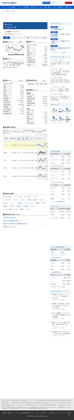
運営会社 (69, 412)
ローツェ (6, 145)
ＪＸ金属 (18, 203)
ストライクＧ (54, 171)
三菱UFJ (18, 206)
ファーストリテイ (28, 203)
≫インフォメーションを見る (58, 52)
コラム (54, 7)
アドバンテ (27, 196)
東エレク (5, 203)
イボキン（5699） (58, 94)
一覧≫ (44, 80)
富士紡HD (53, 284)
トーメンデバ (54, 160)
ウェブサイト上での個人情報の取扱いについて (24, 412)
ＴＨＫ (5, 160)
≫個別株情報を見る (56, 272)
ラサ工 (52, 157)
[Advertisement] (37, 16)
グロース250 (54, 218)
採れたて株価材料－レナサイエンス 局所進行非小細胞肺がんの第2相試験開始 (61, 314)
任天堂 (35, 200)
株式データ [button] (34, 7)
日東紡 (5, 206)
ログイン (62, 2)
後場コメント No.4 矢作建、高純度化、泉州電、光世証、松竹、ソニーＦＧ (61, 324)
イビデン (22, 200)
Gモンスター (54, 188)
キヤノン (32, 206)
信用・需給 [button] (47, 7)
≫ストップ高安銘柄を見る (58, 201)
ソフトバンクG (17, 196)
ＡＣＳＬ (27, 209)
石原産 (62, 252)
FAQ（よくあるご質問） (41, 412)
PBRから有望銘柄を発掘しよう (12, 220)
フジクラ (35, 196)
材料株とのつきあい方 (9, 226)
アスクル (53, 277)
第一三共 (11, 206)
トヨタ (43, 203)
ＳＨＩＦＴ (63, 255)
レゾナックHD (7, 209)
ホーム (3, 7)
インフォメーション (61, 412)
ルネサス (41, 200)
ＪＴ (52, 280)
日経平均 (53, 211)
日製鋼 (5, 152)
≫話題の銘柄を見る (56, 257)
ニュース (20, 7)
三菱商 (21, 209)
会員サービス (68, 2)
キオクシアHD (7, 196)
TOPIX (52, 214)
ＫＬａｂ (53, 174)
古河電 (29, 200)
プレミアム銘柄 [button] (11, 7)
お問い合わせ (52, 412)
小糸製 (52, 252)
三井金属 (25, 206)
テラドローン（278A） (60, 87)
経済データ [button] (68, 7)
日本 (63, 299)
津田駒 (52, 198)
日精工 (5, 176)
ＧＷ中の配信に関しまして (57, 29)
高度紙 (52, 194)
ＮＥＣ (12, 203)
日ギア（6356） (58, 78)
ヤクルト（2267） (58, 60)
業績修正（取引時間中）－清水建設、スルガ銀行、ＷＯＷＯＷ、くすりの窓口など (60, 305)
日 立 (15, 209)
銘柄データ (8, 10)
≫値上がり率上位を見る (57, 166)
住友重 (5, 168)
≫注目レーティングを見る (58, 286)
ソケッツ (53, 191)
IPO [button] (41, 7)
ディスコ (15, 200)
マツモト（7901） (58, 69)
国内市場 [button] (26, 7)
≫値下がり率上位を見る (57, 182)
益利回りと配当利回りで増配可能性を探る (15, 223)
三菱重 (38, 203)
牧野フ (52, 269)
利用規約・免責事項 (7, 412)
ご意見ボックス (55, 2)
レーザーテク (7, 200)
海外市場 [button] (60, 7)
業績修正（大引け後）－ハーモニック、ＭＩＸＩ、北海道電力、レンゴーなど (60, 296)
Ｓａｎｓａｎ (54, 255)
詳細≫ (21, 41)
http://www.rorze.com (12, 67)
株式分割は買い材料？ (9, 217)
